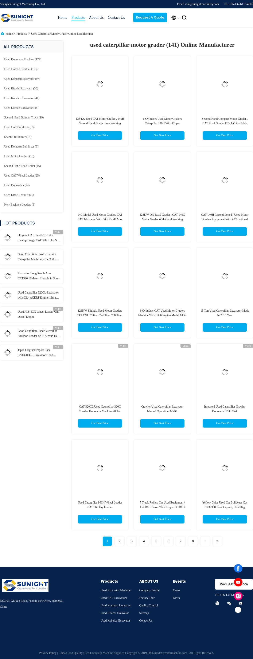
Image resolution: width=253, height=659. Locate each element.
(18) (17, 136)
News (176, 597)
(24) (17, 185)
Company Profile (149, 590)
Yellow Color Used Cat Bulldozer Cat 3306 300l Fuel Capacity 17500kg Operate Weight (224, 507)
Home (62, 17)
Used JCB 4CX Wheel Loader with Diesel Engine (38, 314)
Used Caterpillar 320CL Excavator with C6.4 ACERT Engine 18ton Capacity (38, 295)
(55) (19, 127)
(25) (22, 175)
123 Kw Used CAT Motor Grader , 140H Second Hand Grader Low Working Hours (100, 123)
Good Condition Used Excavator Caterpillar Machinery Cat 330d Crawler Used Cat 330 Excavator (37, 257)
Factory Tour (147, 597)
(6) (21, 146)
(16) (22, 165)
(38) (21, 107)
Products (78, 17)
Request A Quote (150, 17)
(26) (19, 195)
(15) (19, 156)
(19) (24, 117)
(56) (21, 88)
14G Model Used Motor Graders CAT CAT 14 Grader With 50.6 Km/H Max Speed (100, 219)
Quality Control (148, 605)
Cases (176, 590)
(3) (19, 204)
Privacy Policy (48, 653)
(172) (22, 59)
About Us (96, 17)
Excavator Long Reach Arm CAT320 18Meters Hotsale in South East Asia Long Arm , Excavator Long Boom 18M (39, 276)
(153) (21, 69)
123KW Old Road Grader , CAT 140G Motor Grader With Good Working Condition (162, 219)
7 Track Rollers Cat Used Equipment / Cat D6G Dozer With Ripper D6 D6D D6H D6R (162, 507)
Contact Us (116, 17)
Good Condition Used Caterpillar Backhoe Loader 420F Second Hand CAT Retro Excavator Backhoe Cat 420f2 (39, 334)
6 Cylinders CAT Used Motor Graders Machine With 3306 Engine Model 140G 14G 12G (162, 315)
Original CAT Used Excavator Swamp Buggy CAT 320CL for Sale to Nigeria (39, 238)
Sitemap (144, 613)
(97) (22, 78)
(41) (21, 98)
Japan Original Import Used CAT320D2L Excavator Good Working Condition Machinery (36, 353)
